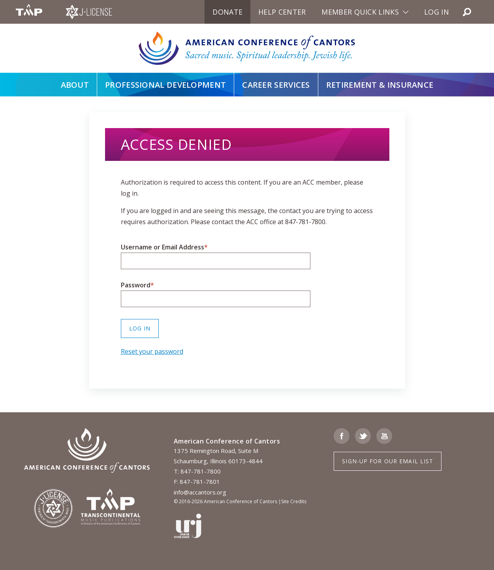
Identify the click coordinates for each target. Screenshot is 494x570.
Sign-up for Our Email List (387, 461)
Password (135, 285)
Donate (227, 12)
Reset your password (152, 351)
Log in (436, 12)
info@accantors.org (200, 492)
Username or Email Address (162, 247)
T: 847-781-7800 (197, 471)
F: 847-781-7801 (197, 481)
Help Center (282, 12)
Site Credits (293, 501)
